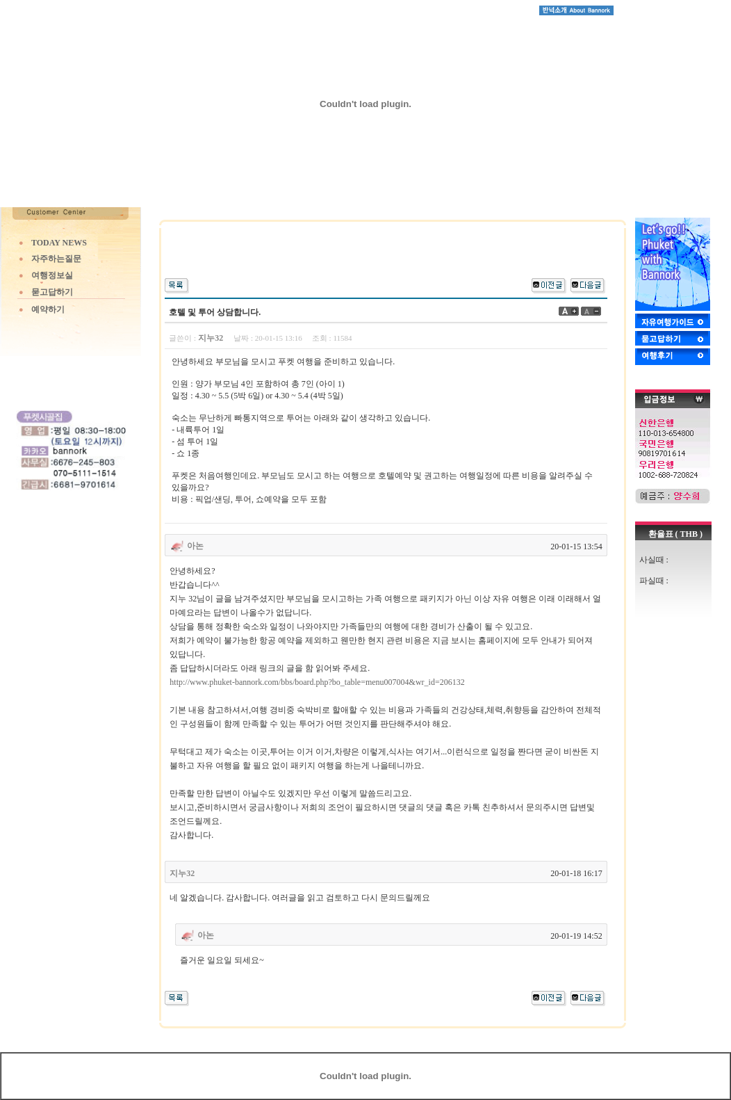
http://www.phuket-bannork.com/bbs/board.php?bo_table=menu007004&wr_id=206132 (317, 682)
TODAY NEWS (59, 243)
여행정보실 (52, 275)
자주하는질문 (56, 259)
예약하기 (48, 309)
